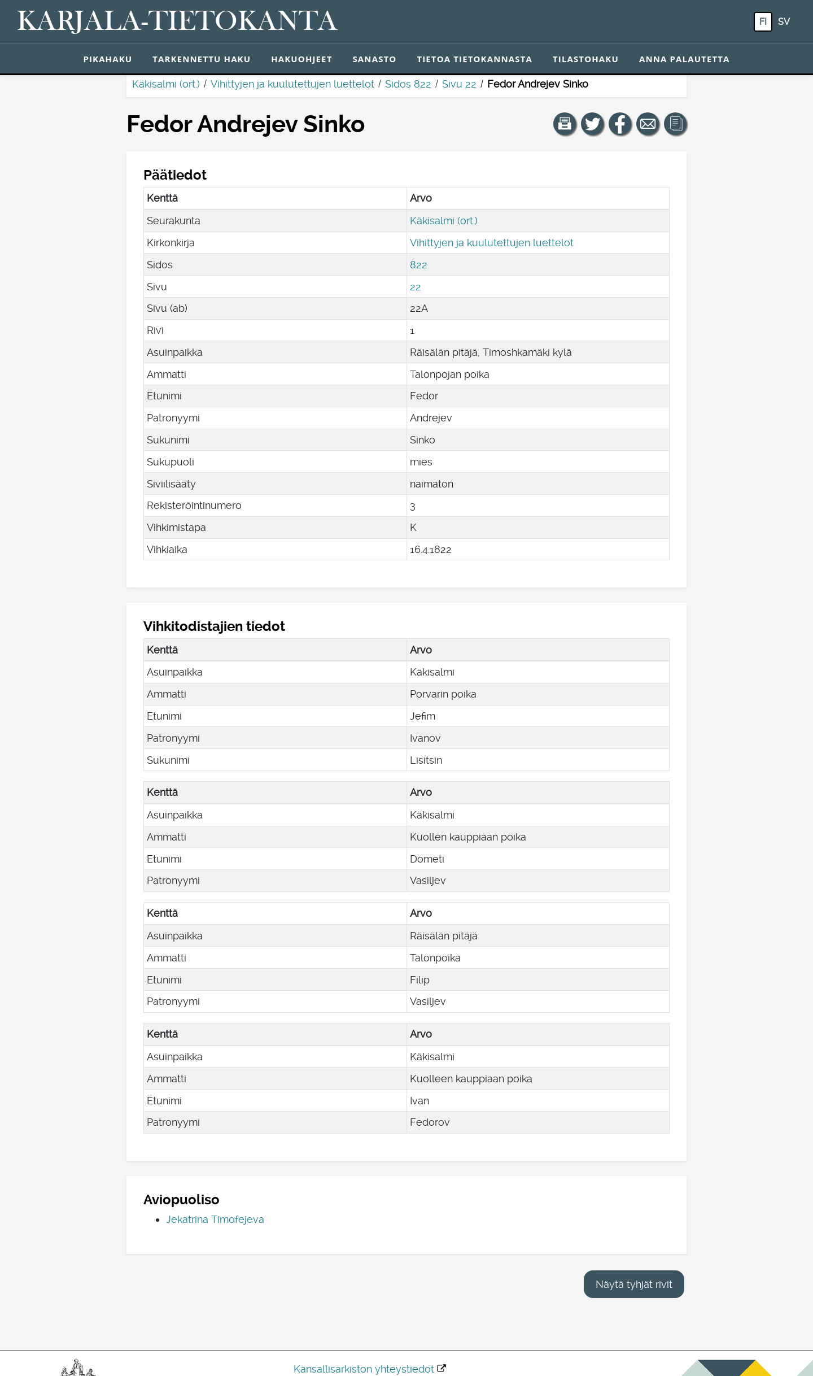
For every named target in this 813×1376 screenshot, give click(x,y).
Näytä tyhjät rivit (634, 1284)
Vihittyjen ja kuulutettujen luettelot (292, 84)
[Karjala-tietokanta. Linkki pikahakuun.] (177, 22)
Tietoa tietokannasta (474, 58)
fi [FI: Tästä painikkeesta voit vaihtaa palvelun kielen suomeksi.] (763, 21)
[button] (564, 123)
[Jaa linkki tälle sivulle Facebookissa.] (620, 123)
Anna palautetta (684, 58)
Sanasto (374, 58)
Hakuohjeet (301, 58)
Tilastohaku (586, 58)
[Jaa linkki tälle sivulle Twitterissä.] (592, 123)
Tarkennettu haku (201, 58)
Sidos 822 (408, 84)
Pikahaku (107, 58)
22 (415, 287)
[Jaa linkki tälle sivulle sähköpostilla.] (647, 123)
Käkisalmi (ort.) (166, 84)
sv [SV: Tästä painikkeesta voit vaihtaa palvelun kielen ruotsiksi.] (784, 21)
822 (418, 265)
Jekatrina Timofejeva (215, 1219)
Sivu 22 (459, 84)
